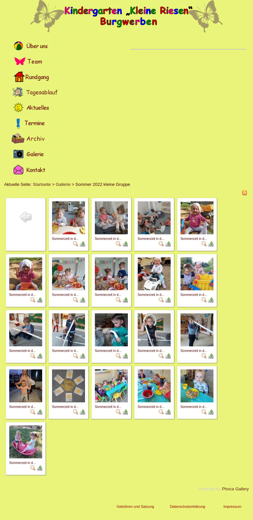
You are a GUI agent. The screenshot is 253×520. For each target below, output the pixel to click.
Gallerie (63, 184)
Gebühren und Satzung (135, 506)
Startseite (42, 184)
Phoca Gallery (235, 488)
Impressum (232, 506)
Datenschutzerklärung (187, 506)
